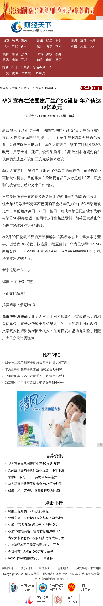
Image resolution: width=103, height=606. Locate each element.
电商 (49, 59)
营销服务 (44, 568)
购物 (40, 59)
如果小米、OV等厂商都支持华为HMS (34, 490)
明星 (49, 40)
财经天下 (27, 88)
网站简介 (8, 568)
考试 (49, 46)
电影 (58, 40)
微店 (58, 59)
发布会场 (39, 67)
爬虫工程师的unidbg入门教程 (28, 511)
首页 (6, 40)
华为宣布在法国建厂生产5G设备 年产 (34, 463)
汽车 (7, 46)
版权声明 (81, 568)
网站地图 (95, 568)
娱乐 (40, 40)
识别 (92, 46)
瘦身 (58, 54)
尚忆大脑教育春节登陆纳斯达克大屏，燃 (36, 538)
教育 (40, 46)
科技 (74, 46)
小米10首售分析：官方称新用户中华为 (35, 531)
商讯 (5, 67)
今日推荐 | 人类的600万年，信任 (30, 551)
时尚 (40, 54)
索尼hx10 (27, 305)
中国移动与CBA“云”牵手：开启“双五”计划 (34, 376)
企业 (14, 67)
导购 (15, 46)
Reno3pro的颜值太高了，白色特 (30, 558)
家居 (74, 40)
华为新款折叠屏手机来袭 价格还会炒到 (35, 483)
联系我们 (26, 568)
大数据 (26, 73)
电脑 (15, 59)
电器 (92, 40)
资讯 (15, 40)
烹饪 (24, 54)
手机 (24, 59)
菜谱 (15, 54)
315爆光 (39, 73)
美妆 (49, 54)
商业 (15, 73)
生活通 (25, 67)
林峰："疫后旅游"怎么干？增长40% (32, 524)
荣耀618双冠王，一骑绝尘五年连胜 (32, 477)
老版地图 (63, 568)
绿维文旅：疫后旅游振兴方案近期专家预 (36, 518)
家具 (83, 40)
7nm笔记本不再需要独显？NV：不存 (33, 545)
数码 (6, 59)
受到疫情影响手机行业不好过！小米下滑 (36, 470)
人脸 (83, 46)
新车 (24, 46)
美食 (6, 54)
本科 (58, 46)
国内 (24, 40)
